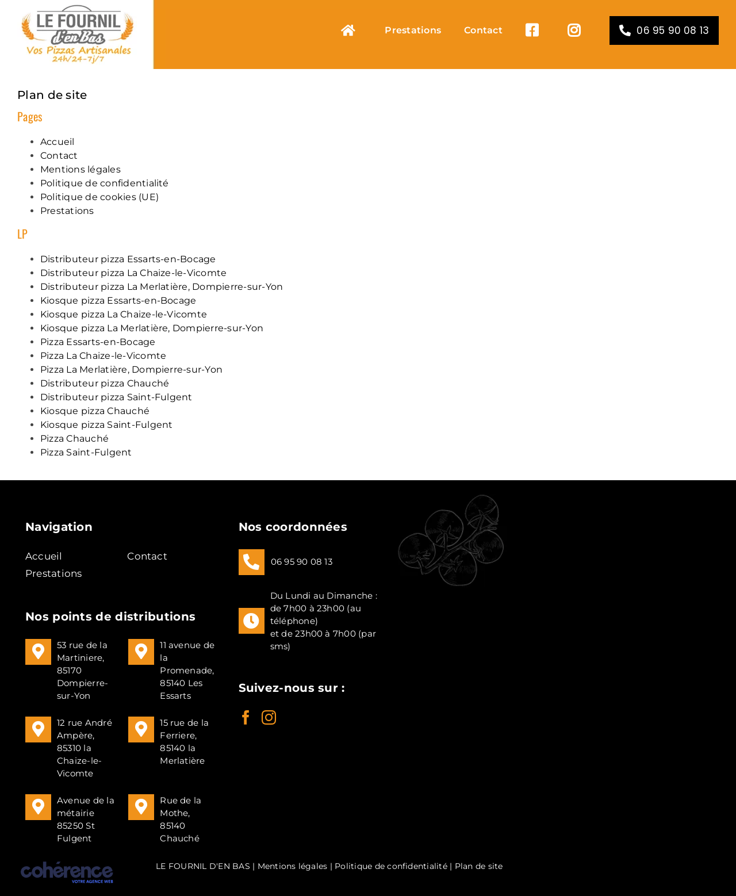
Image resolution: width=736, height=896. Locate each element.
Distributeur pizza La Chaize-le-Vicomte (133, 272)
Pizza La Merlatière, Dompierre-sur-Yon (131, 369)
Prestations (67, 210)
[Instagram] (269, 717)
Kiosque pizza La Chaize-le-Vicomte (123, 314)
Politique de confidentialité (104, 183)
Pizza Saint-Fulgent (86, 452)
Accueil (57, 141)
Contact (59, 155)
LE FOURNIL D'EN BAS (203, 866)
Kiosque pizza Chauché (95, 410)
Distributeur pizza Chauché (104, 383)
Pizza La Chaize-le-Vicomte (103, 355)
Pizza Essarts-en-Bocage (98, 341)
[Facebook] (246, 717)
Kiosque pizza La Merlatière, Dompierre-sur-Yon (151, 328)
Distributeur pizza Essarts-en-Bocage (128, 259)
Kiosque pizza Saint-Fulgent (106, 424)
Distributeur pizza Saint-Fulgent (116, 397)
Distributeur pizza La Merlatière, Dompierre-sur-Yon (161, 286)
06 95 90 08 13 (301, 561)
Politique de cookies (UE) (99, 197)
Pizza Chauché (74, 438)
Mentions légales (80, 169)
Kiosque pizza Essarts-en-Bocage (118, 300)
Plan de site (479, 866)
